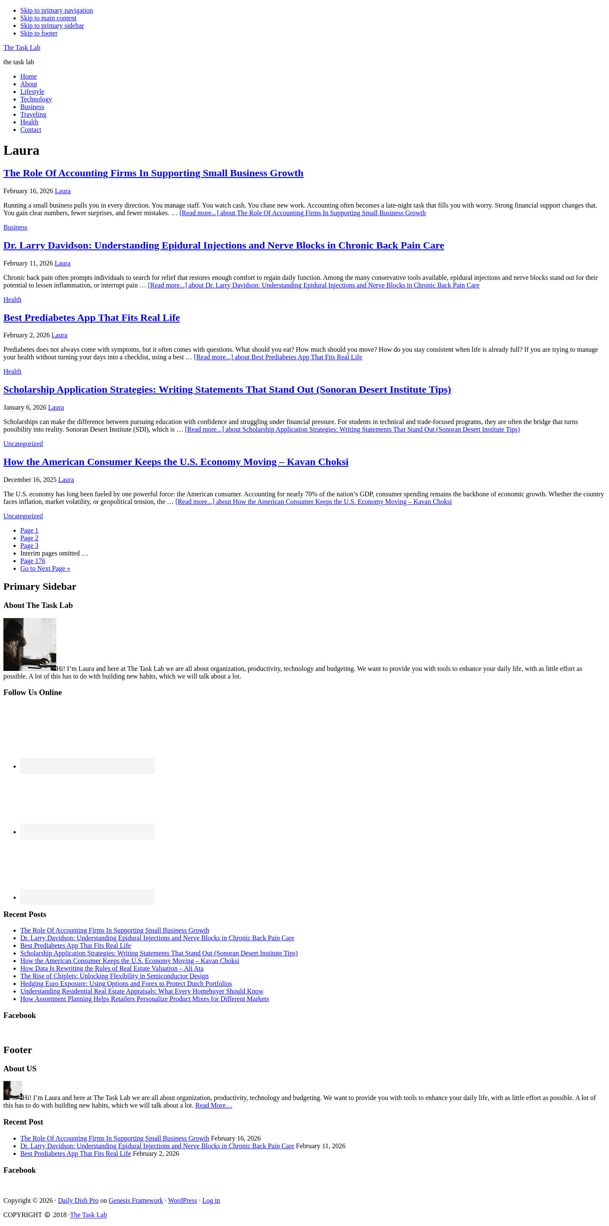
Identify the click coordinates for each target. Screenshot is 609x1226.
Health (12, 299)
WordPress (182, 1200)
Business (15, 227)
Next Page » (45, 568)
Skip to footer (39, 33)
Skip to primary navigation (56, 10)
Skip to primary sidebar (52, 25)
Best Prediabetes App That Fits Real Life (91, 317)
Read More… (214, 1105)
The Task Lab (21, 47)
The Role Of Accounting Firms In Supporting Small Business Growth (153, 172)
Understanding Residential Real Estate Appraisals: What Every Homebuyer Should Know (141, 991)
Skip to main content (48, 18)
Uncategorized (23, 443)
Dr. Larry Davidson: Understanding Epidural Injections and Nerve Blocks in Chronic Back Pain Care (223, 245)
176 (32, 560)
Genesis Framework (136, 1200)
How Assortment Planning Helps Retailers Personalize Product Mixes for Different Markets (144, 998)
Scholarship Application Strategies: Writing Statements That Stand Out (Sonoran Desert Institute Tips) (227, 389)
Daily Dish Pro (78, 1200)
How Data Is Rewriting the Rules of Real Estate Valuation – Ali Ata (111, 968)
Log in (211, 1200)
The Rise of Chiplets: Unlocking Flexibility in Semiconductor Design (114, 976)
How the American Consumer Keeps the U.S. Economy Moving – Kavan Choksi (175, 461)
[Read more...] (302, 212)
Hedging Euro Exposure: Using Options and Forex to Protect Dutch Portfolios (126, 983)
